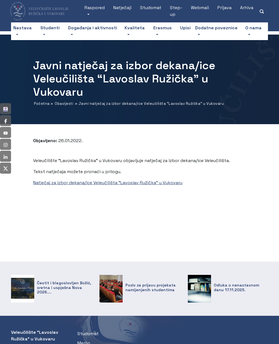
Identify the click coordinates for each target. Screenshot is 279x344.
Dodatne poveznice (216, 28)
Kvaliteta (135, 28)
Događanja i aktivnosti (92, 28)
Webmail (200, 8)
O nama (253, 28)
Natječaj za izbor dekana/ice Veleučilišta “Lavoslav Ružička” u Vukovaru (107, 183)
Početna (42, 103)
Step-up (176, 11)
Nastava (22, 28)
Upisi (185, 28)
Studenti (50, 28)
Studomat (150, 8)
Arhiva (246, 8)
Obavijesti (64, 103)
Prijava (224, 8)
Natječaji (122, 8)
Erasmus (162, 28)
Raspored (95, 8)
